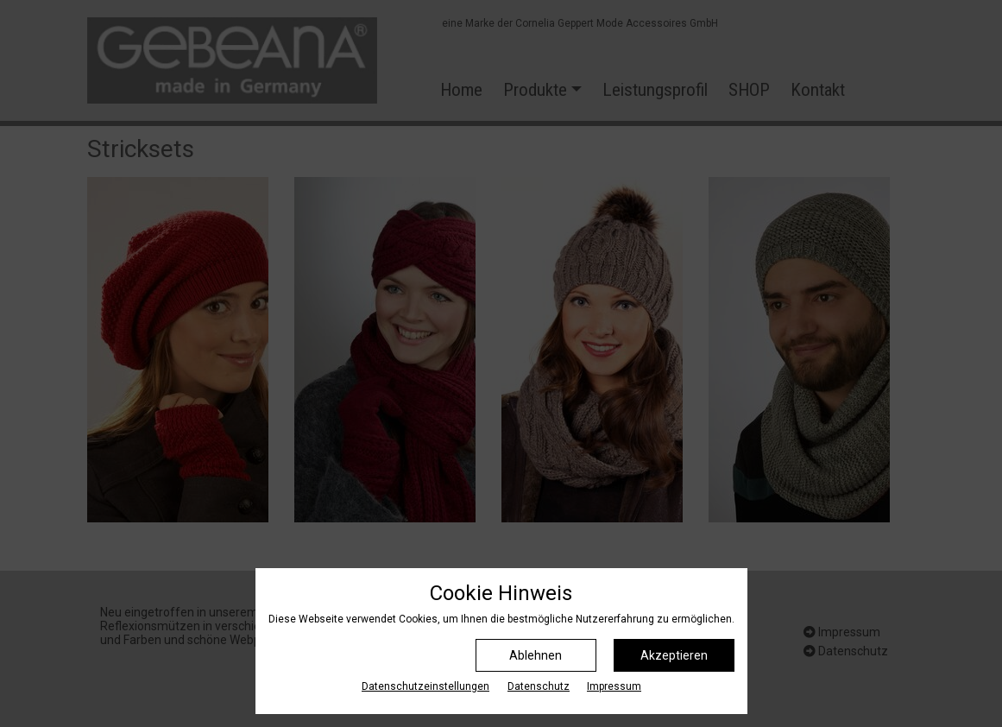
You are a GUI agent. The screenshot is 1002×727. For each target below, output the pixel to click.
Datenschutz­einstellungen (425, 686)
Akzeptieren (674, 655)
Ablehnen (535, 655)
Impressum (614, 686)
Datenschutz (538, 686)
